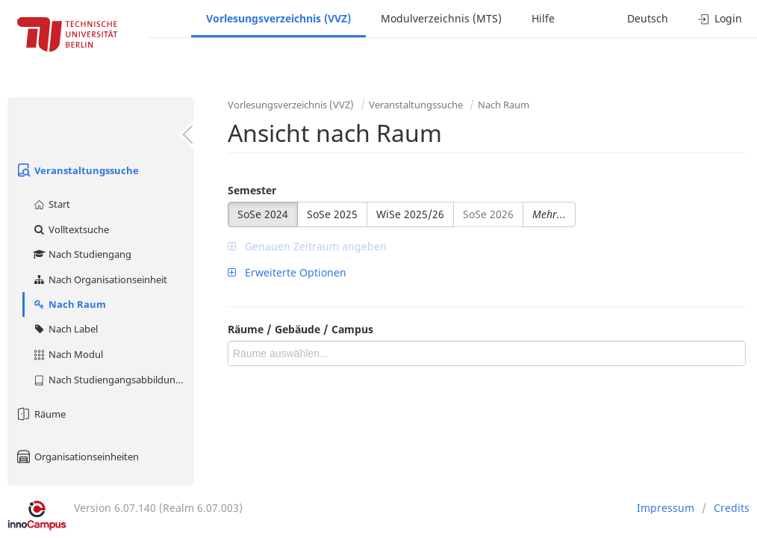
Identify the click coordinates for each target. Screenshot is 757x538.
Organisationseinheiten (77, 456)
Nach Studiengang (81, 254)
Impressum (665, 508)
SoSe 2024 (262, 214)
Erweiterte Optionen (287, 272)
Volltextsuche (70, 229)
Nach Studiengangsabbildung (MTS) (113, 379)
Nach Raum (69, 304)
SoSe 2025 (332, 214)
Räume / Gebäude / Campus (300, 329)
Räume (40, 414)
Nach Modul (67, 354)
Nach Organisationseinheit (99, 279)
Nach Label (65, 329)
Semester (252, 190)
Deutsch (647, 18)
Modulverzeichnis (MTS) (441, 18)
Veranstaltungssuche (77, 170)
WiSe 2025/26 (410, 214)
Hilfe (543, 18)
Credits (732, 508)
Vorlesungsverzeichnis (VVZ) (278, 18)
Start (51, 204)
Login (720, 18)
